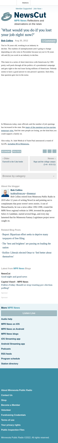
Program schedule (10, 359)
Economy (6, 151)
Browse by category (14, 176)
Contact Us (6, 395)
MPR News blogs (9, 334)
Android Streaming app (13, 344)
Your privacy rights (11, 425)
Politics (17, 151)
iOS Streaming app (10, 339)
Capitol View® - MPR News (14, 282)
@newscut (31, 193)
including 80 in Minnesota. (18, 144)
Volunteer (6, 410)
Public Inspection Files (12, 430)
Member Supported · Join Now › (29, 9)
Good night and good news (14, 276)
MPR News (20, 20)
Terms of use (7, 420)
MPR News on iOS (10, 324)
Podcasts (6, 349)
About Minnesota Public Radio (16, 390)
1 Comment (48, 41)
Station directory (9, 364)
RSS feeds (6, 354)
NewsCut (5, 273)
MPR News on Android (12, 329)
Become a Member (10, 405)
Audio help (6, 319)
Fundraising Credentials (13, 415)
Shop (4, 400)
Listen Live (29, 313)
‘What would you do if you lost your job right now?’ (26, 32)
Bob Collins (7, 41)
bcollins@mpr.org (18, 193)
